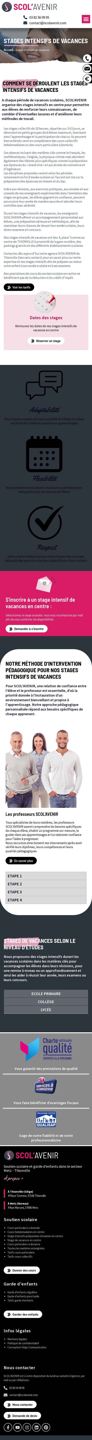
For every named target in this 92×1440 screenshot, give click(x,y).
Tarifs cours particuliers (21, 1252)
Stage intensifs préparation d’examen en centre (35, 1236)
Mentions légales (17, 1339)
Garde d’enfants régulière (22, 1292)
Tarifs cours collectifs (20, 1256)
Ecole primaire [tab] (46, 993)
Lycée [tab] (46, 1009)
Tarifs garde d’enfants (20, 1300)
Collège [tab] (46, 1001)
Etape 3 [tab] (15, 891)
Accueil (8, 50)
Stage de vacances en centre (24, 1240)
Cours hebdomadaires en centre (26, 1232)
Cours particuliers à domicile (23, 1228)
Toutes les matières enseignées (26, 1248)
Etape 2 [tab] (15, 883)
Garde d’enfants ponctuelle (23, 1296)
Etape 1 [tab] (15, 875)
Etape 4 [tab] (15, 899)
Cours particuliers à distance (23, 1244)
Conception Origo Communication (26, 1347)
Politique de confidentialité (23, 1343)
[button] (86, 19)
